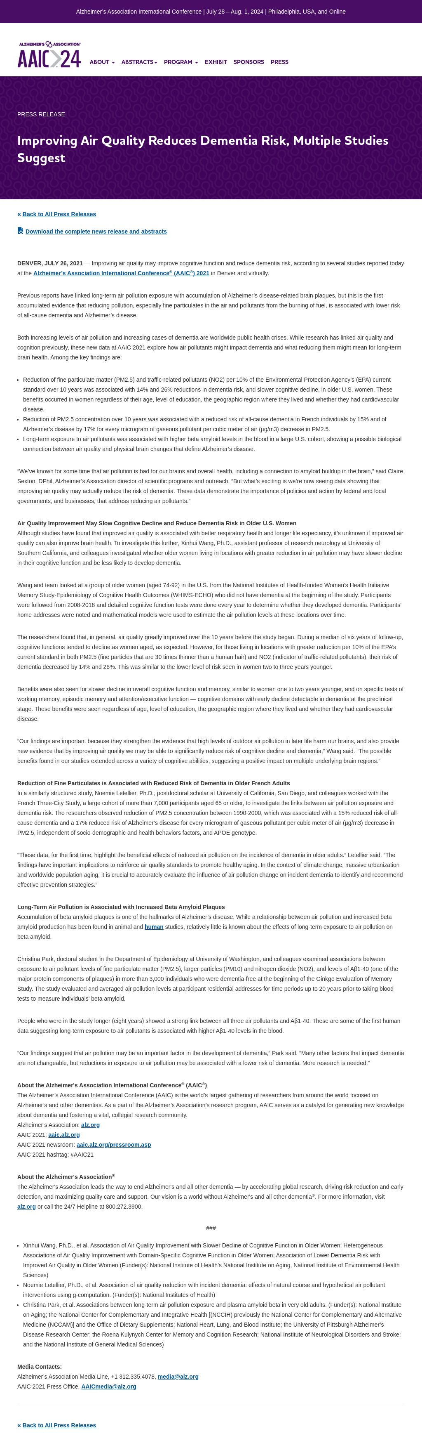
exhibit (216, 62)
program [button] (181, 62)
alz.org (90, 1125)
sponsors (249, 62)
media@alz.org (178, 1376)
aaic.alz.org (64, 1134)
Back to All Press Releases (59, 214)
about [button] (102, 62)
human (154, 927)
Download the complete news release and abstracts (96, 231)
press (279, 62)
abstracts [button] (139, 62)
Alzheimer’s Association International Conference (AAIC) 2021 (121, 273)
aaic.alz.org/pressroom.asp (114, 1144)
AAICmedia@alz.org (108, 1386)
